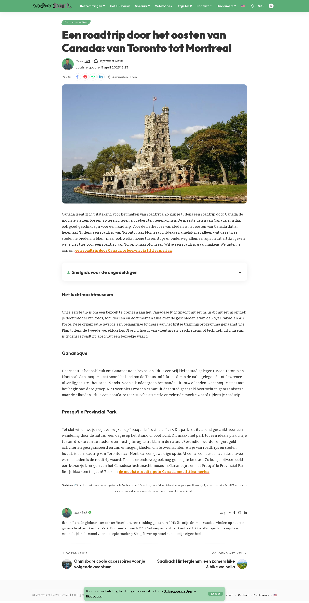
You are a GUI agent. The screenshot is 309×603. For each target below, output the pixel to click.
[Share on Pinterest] (86, 79)
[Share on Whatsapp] (95, 79)
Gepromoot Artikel (79, 23)
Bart (88, 63)
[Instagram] (239, 515)
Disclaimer (94, 596)
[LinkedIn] (245, 515)
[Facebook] (234, 515)
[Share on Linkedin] (103, 79)
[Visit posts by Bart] (68, 66)
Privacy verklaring (179, 591)
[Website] (228, 515)
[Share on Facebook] (78, 79)
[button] (215, 594)
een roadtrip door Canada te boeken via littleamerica (124, 253)
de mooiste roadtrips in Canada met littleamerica (165, 474)
